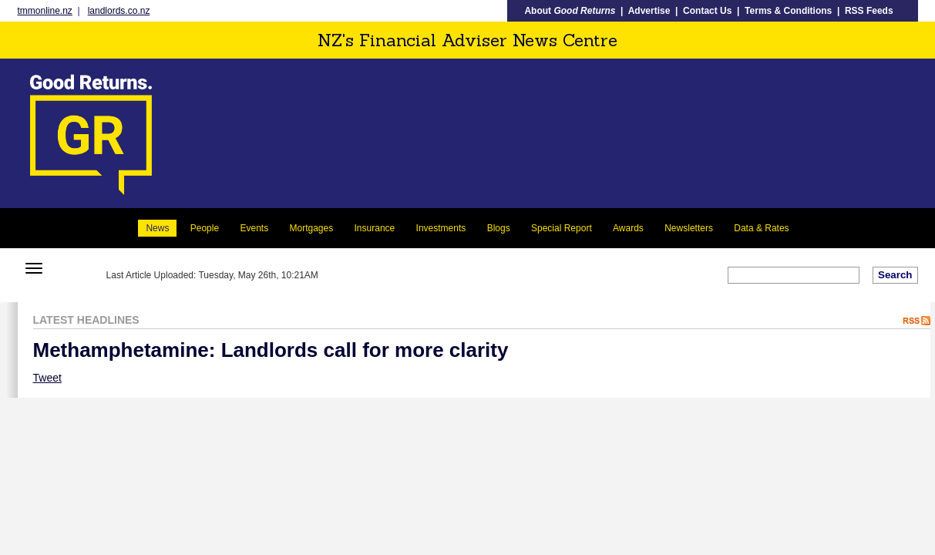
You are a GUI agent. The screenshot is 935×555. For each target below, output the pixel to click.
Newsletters (688, 228)
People (204, 228)
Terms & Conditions (788, 10)
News (157, 228)
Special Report (561, 228)
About (569, 10)
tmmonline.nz (45, 10)
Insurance (375, 228)
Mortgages (311, 228)
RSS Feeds (869, 10)
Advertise (649, 10)
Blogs (498, 228)
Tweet (47, 378)
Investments (441, 228)
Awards (628, 228)
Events (254, 228)
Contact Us (707, 10)
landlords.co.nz (119, 10)
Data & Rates (761, 228)
